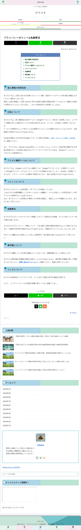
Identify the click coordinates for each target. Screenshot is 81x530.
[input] (40, 474)
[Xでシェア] (16, 43)
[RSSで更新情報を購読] (45, 306)
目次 (37, 55)
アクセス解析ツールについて (34, 65)
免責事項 (28, 71)
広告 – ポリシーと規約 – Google (63, 138)
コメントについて (31, 68)
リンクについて (30, 77)
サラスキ (40, 2)
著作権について (30, 74)
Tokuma (40, 445)
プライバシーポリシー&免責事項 (36, 524)
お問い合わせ (21, 524)
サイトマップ (60, 524)
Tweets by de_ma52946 (11, 467)
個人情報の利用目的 (31, 59)
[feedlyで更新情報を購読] (40, 306)
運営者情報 (51, 524)
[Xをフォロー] (36, 306)
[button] (65, 43)
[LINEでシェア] (40, 43)
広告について (29, 62)
